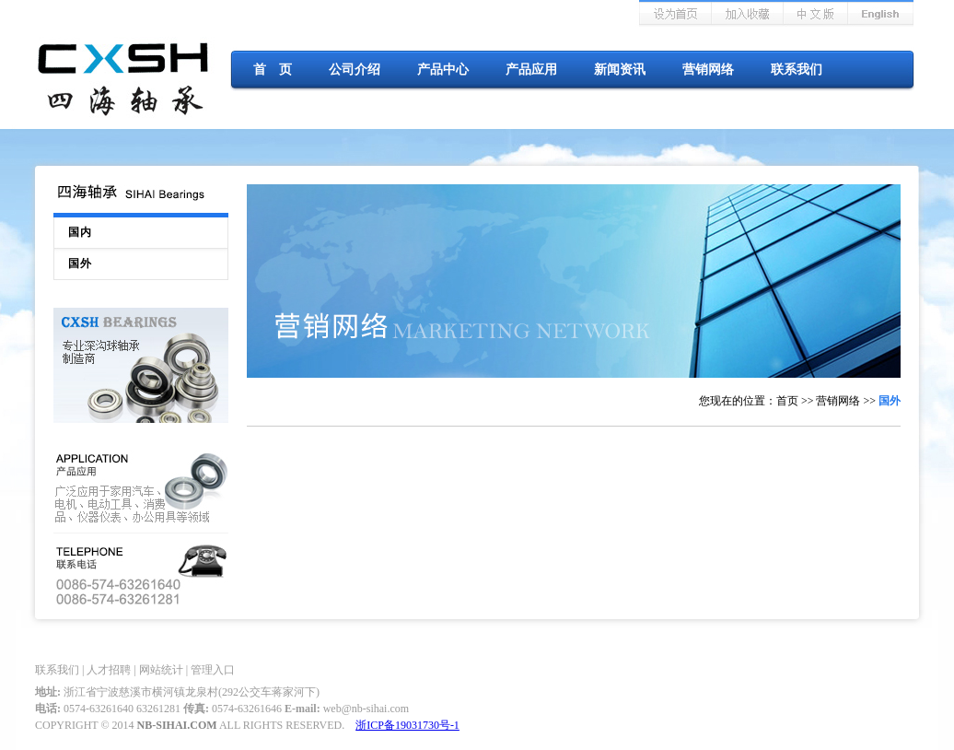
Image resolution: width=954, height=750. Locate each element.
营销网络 (708, 69)
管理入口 (213, 669)
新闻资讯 (620, 69)
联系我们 (796, 69)
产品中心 (443, 69)
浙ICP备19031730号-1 (407, 725)
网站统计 (161, 669)
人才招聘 (109, 669)
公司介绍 (354, 69)
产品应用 (531, 69)
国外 (80, 263)
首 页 (272, 69)
